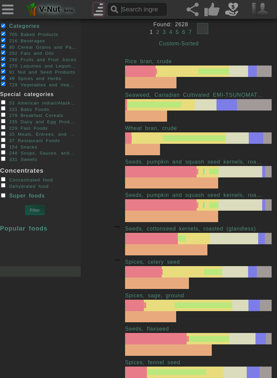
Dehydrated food (25, 185)
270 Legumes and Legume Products (39, 65)
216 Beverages (23, 40)
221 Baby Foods (25, 109)
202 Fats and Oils (27, 53)
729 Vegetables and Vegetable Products (39, 84)
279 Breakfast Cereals (32, 115)
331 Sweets (19, 159)
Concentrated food (27, 179)
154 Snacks (19, 146)
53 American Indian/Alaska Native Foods (39, 103)
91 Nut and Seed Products (38, 72)
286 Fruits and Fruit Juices (38, 59)
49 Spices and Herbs (31, 78)
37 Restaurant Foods (30, 140)
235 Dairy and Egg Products (39, 121)
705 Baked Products (29, 34)
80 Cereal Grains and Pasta (39, 46)
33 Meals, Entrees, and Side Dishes (39, 134)
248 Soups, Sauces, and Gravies (39, 153)
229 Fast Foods (24, 127)
